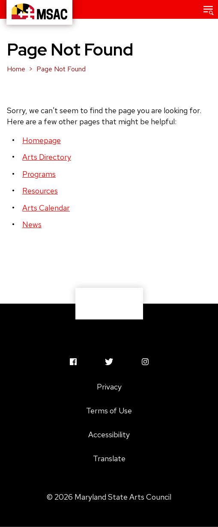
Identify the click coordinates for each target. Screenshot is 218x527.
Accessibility (109, 434)
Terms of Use (109, 411)
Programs (39, 174)
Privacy (109, 387)
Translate (109, 458)
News (32, 224)
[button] (208, 9)
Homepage (41, 140)
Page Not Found (61, 68)
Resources (40, 191)
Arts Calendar (46, 208)
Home (16, 68)
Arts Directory (46, 157)
